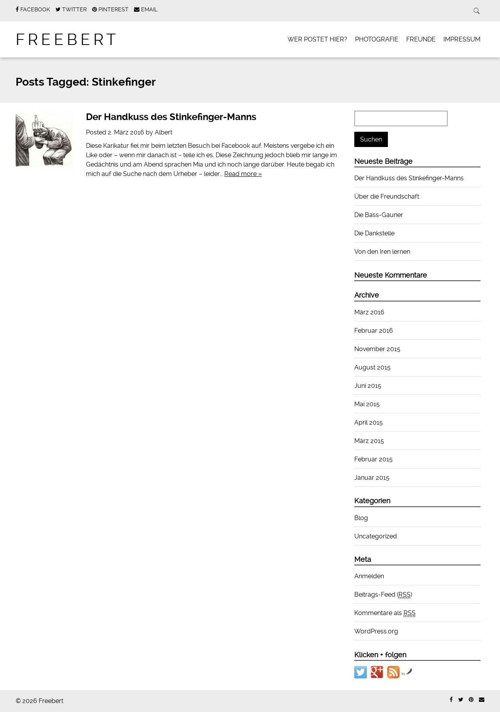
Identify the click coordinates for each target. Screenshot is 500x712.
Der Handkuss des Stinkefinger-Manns (171, 116)
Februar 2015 (373, 459)
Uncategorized (375, 536)
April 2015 (368, 422)
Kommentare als (385, 613)
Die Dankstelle (374, 233)
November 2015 (377, 349)
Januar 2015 (371, 477)
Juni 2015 (367, 385)
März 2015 (369, 441)
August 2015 (372, 367)
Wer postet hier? (317, 39)
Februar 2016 (373, 330)
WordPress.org (376, 631)
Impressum (461, 39)
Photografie (376, 39)
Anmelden (369, 576)
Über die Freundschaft (386, 196)
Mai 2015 (367, 404)
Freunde (421, 39)
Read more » (243, 174)
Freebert (67, 39)
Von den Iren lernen (382, 251)
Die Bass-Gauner (378, 215)
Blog (361, 518)
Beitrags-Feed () (383, 595)
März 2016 (369, 312)
